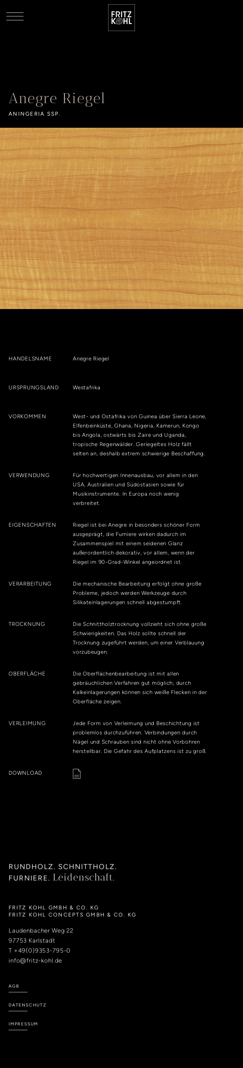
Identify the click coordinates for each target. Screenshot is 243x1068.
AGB (14, 994)
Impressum (23, 1032)
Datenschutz (28, 1013)
